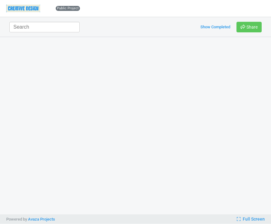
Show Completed (215, 27)
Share (249, 27)
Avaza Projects (41, 219)
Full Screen (251, 219)
